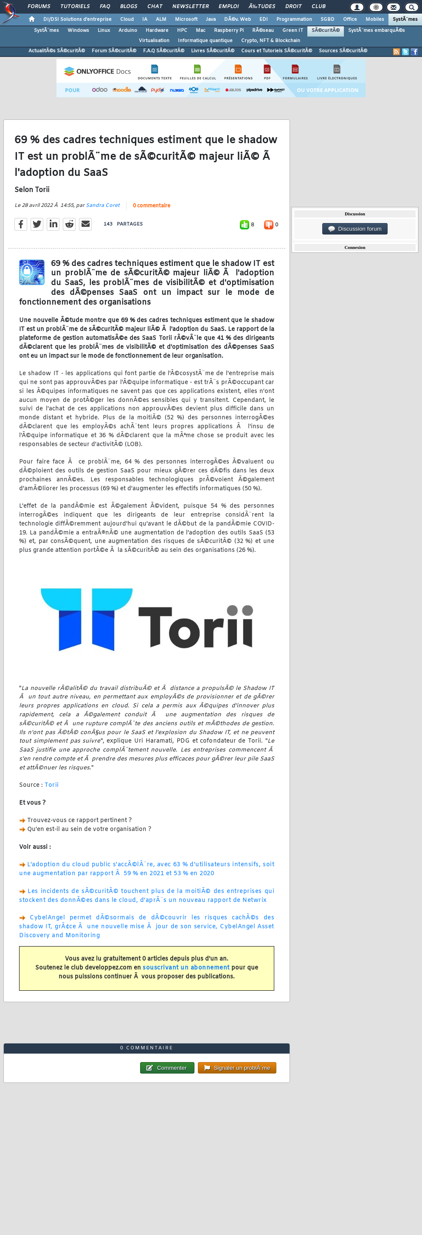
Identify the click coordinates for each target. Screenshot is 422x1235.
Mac (200, 31)
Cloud (127, 20)
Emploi (228, 6)
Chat (154, 6)
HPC (182, 31)
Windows (78, 31)
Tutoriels (74, 6)
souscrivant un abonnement (186, 968)
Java (211, 20)
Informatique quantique (205, 41)
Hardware (157, 31)
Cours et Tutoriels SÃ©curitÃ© (276, 51)
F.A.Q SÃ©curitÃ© (163, 51)
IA (144, 20)
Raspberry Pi (229, 31)
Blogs (128, 6)
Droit (293, 6)
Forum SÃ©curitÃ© (114, 51)
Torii (52, 785)
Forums (39, 6)
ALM (161, 20)
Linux (104, 31)
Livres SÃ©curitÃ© (212, 51)
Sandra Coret (103, 205)
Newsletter (190, 6)
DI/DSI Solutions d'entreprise (77, 20)
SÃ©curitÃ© (326, 31)
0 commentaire (151, 206)
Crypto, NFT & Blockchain (270, 41)
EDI (263, 20)
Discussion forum (355, 229)
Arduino (127, 31)
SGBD (328, 20)
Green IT (292, 31)
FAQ (105, 6)
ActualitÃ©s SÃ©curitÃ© (56, 51)
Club (318, 6)
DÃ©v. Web (237, 20)
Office (350, 20)
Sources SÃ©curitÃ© (343, 51)
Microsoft (186, 20)
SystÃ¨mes (405, 20)
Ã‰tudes (262, 6)
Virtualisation (154, 41)
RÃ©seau (263, 31)
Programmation (294, 20)
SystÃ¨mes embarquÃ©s (376, 31)
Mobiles (375, 20)
